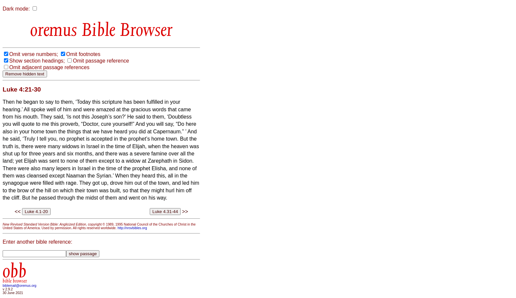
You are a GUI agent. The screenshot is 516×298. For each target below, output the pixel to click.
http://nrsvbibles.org (132, 228)
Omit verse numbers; (33, 54)
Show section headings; (37, 61)
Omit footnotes (83, 54)
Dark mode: (16, 9)
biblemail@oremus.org (20, 285)
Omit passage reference (101, 61)
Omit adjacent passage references (49, 67)
